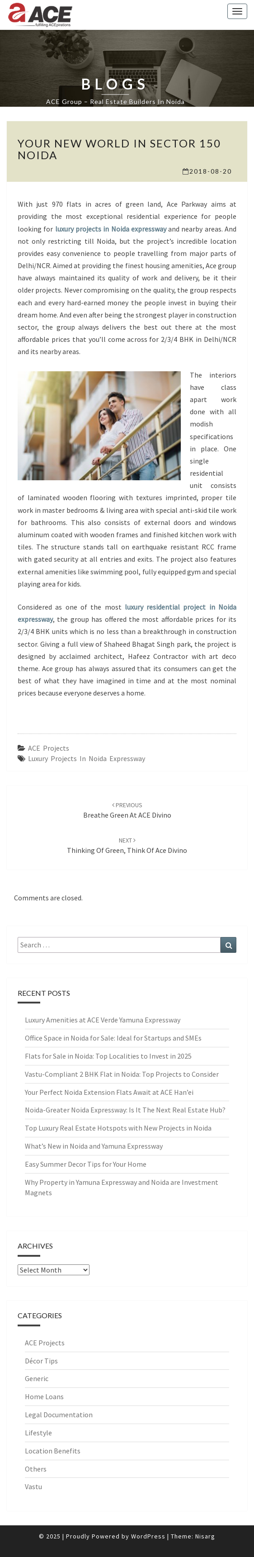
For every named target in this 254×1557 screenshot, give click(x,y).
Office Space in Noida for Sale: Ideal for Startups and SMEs (113, 1037)
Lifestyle (38, 1432)
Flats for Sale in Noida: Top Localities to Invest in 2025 (108, 1055)
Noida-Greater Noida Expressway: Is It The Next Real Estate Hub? (125, 1109)
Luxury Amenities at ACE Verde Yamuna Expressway (102, 1019)
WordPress (148, 1536)
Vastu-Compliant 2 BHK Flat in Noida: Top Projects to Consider (122, 1074)
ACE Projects (48, 747)
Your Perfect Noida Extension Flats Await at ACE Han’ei (109, 1092)
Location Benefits (52, 1450)
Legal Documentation (59, 1414)
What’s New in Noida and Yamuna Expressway (94, 1145)
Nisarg (205, 1536)
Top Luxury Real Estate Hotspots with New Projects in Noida (118, 1127)
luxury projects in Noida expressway (110, 228)
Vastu (33, 1486)
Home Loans (44, 1396)
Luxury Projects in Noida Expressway (86, 758)
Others (36, 1468)
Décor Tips (41, 1360)
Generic (36, 1378)
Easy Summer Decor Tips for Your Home (85, 1164)
